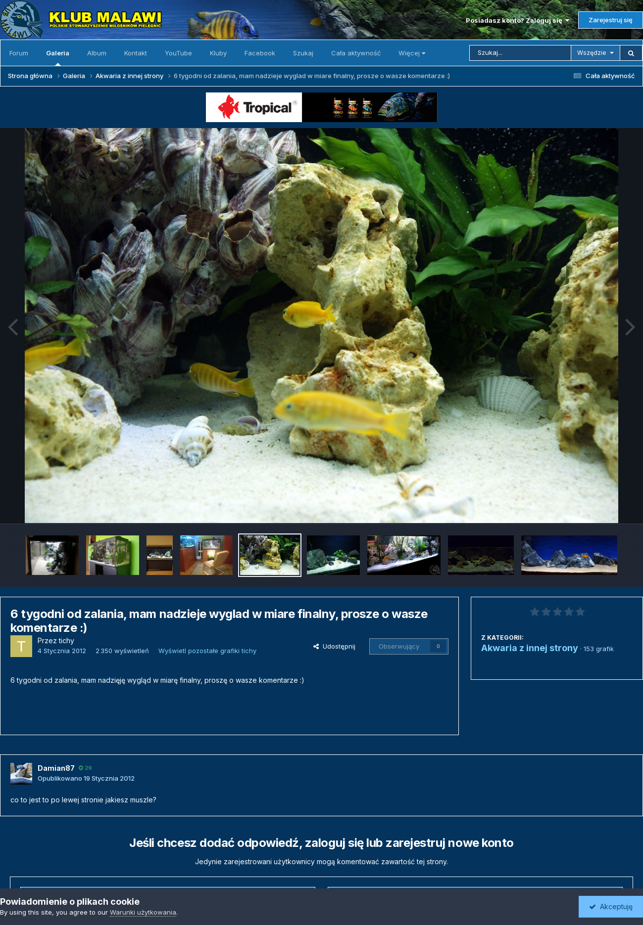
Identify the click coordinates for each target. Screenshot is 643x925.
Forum (18, 53)
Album (96, 53)
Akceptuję (611, 906)
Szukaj (303, 53)
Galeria (57, 57)
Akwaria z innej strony (529, 648)
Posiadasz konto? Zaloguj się (517, 20)
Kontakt (135, 53)
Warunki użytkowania (143, 912)
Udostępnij (334, 646)
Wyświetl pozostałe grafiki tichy (207, 651)
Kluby (218, 53)
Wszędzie (591, 52)
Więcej (411, 53)
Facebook (260, 53)
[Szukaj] (520, 52)
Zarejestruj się (611, 20)
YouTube (178, 53)
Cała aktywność (356, 53)
